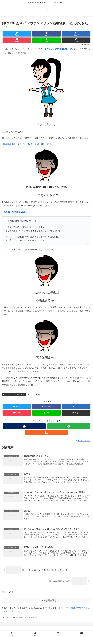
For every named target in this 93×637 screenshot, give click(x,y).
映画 (38, 394)
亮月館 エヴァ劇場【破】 (15, 212)
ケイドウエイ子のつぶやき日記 (14, 394)
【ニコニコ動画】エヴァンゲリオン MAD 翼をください (27, 144)
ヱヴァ (30, 394)
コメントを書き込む (46, 600)
